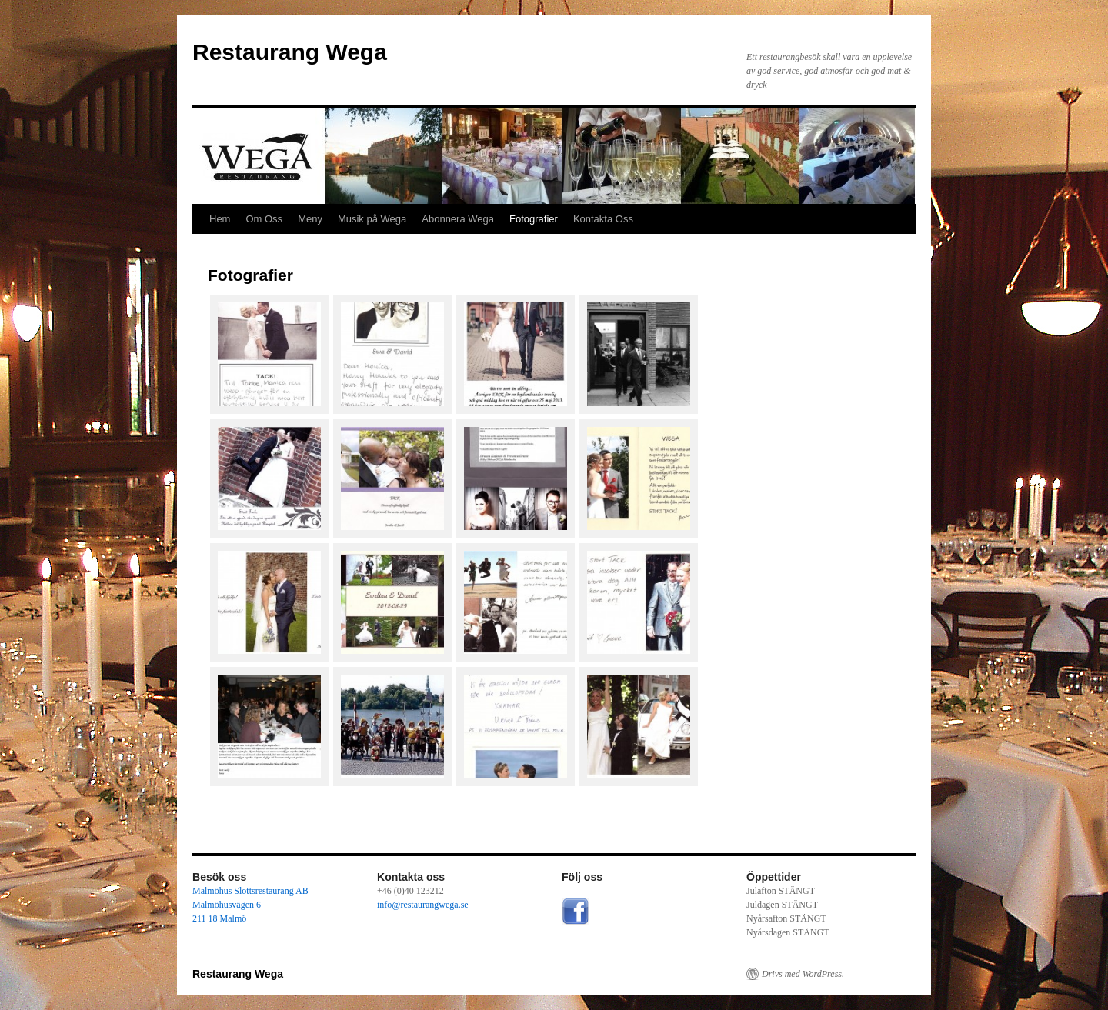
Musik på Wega (372, 219)
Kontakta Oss (603, 219)
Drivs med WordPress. (803, 973)
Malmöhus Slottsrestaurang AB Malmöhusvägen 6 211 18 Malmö (250, 904)
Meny (310, 219)
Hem (219, 219)
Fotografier (533, 219)
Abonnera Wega (458, 219)
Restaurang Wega (289, 52)
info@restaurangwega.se (423, 904)
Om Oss (263, 219)
